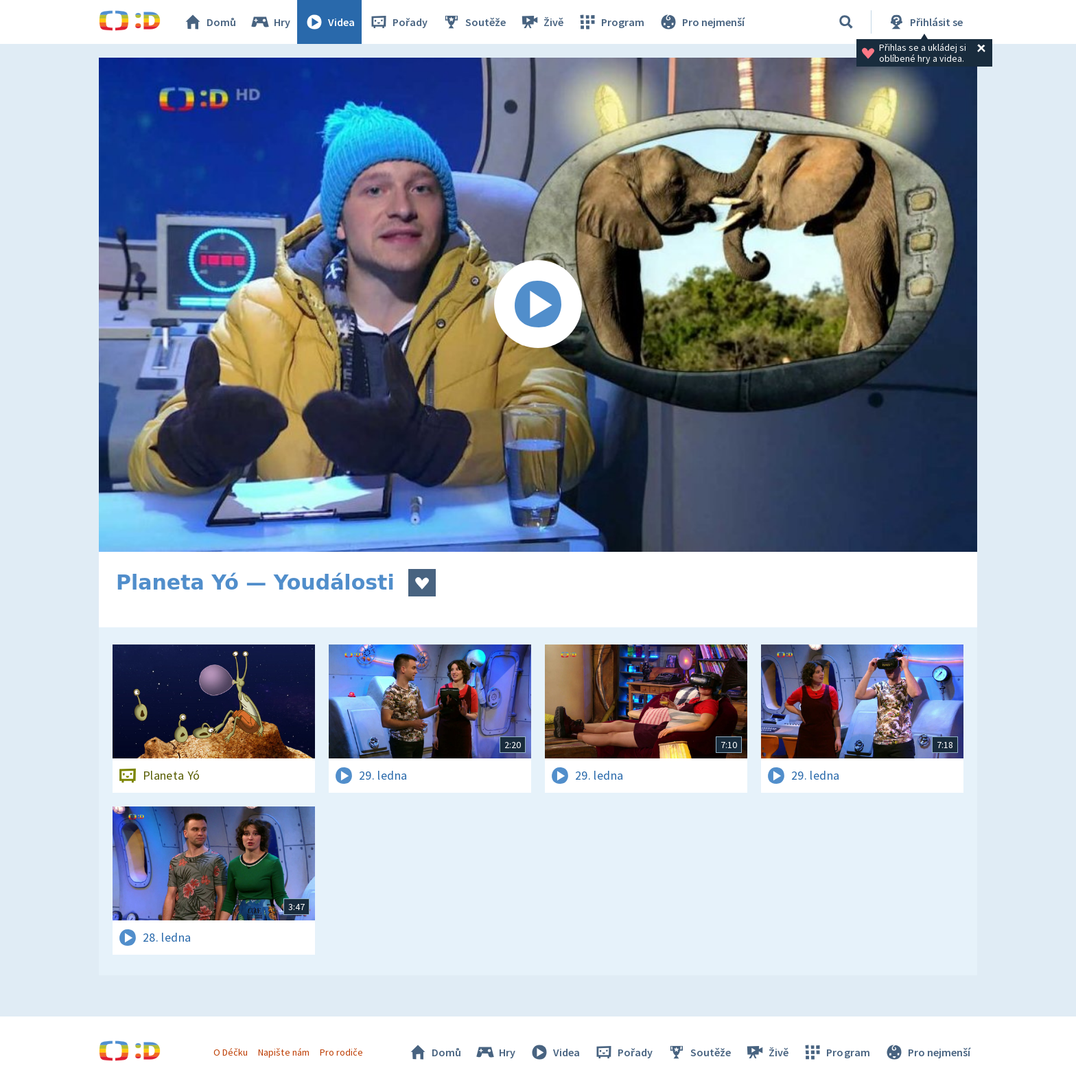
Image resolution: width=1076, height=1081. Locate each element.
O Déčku (230, 1052)
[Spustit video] (538, 305)
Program (610, 22)
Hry (270, 22)
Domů (209, 22)
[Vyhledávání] (846, 22)
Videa (329, 22)
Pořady (398, 22)
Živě (541, 22)
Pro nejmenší (701, 22)
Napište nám (283, 1052)
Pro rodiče (341, 1052)
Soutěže (473, 22)
